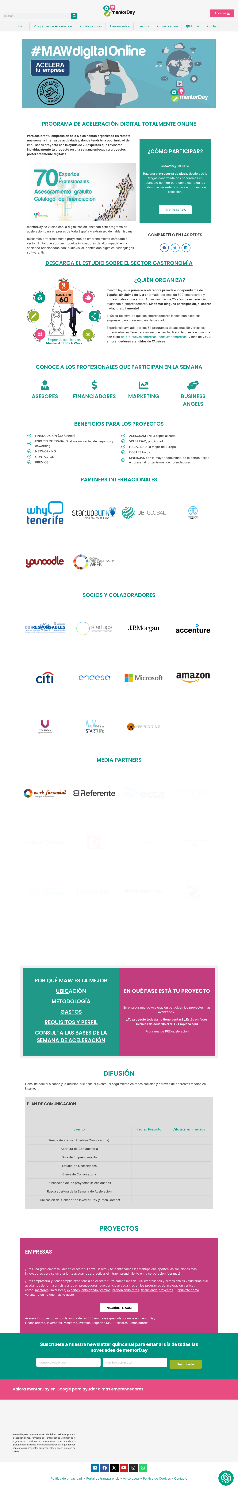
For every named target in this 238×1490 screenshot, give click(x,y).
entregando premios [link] (95, 1290)
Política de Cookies (157, 1479)
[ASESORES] (45, 385)
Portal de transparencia (103, 1479)
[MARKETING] (143, 385)
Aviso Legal (131, 1479)
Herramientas (119, 26)
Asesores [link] (121, 1323)
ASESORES (45, 396)
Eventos (143, 26)
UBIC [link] (62, 991)
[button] (164, 247)
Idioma (192, 26)
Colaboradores (91, 26)
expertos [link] (73, 1290)
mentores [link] (41, 1290)
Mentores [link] (70, 1323)
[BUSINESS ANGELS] (193, 385)
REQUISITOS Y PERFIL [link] (71, 1022)
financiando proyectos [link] (157, 1290)
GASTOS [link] (71, 1012)
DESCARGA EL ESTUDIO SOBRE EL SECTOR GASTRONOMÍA (119, 263)
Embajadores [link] (138, 1323)
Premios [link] (84, 1323)
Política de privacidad (66, 1479)
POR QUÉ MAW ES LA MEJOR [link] (71, 980)
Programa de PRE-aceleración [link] (167, 1031)
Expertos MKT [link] (102, 1323)
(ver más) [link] (173, 1273)
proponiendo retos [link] (125, 1290)
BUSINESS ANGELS (193, 400)
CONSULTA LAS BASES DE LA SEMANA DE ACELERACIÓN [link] (71, 1036)
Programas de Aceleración (53, 26)
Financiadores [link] (35, 1323)
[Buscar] (74, 16)
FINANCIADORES (94, 396)
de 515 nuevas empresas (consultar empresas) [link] (155, 337)
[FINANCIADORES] (94, 385)
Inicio (21, 26)
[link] (165, 173)
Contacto (213, 26)
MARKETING (143, 396)
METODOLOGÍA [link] (71, 1001)
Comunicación (167, 26)
